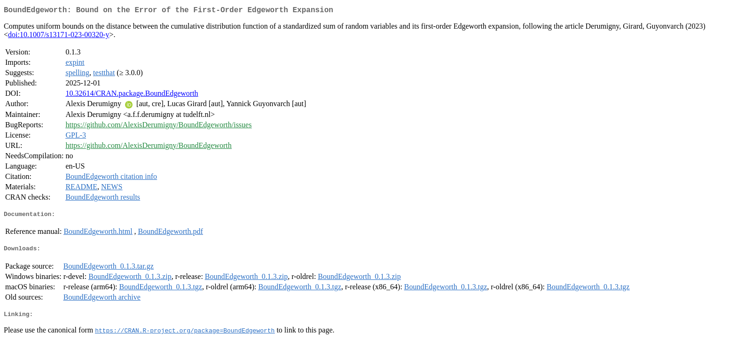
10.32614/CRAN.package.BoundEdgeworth (131, 95)
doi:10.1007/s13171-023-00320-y (59, 36)
